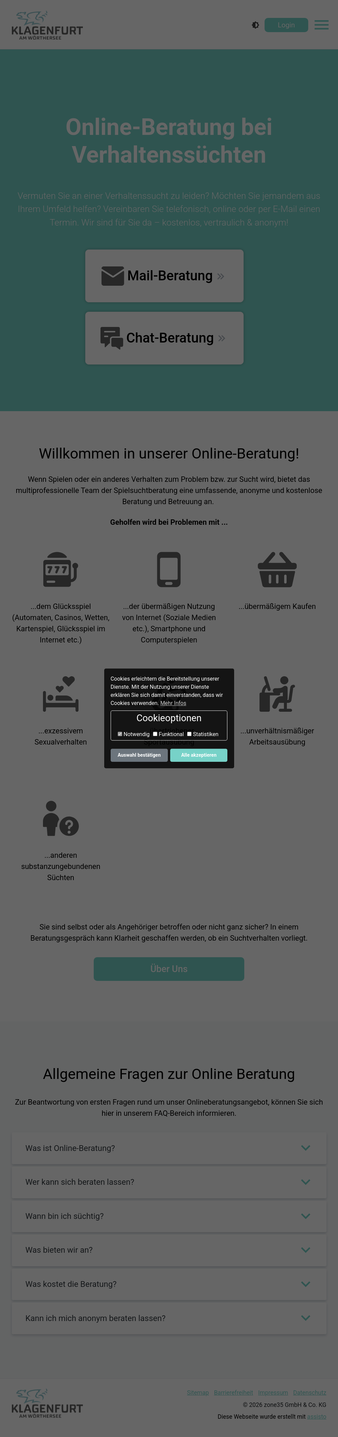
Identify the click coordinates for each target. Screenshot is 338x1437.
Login (286, 25)
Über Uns (168, 969)
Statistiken (202, 734)
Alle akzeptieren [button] (199, 755)
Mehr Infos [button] (173, 703)
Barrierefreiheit (233, 1392)
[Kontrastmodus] (255, 25)
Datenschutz (309, 1392)
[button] (169, 1148)
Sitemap (198, 1392)
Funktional (168, 734)
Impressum (273, 1392)
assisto (316, 1416)
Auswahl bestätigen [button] (139, 755)
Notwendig (134, 734)
